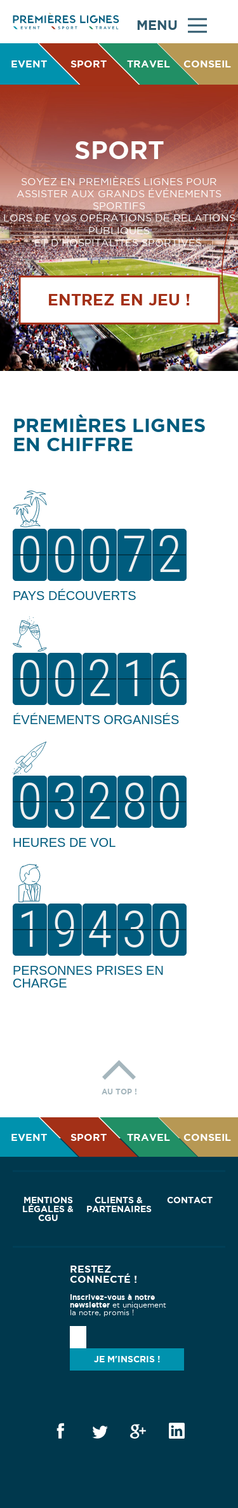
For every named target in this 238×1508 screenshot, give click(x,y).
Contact (190, 1200)
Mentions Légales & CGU (48, 1209)
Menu (171, 24)
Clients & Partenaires (119, 1204)
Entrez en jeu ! (119, 300)
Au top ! (119, 1074)
